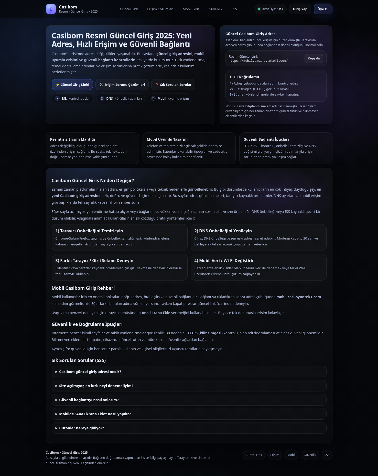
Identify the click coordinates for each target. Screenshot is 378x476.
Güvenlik (215, 9)
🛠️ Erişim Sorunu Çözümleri (122, 84)
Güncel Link (129, 9)
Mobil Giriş (191, 9)
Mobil (291, 455)
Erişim (274, 455)
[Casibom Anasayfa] (74, 9)
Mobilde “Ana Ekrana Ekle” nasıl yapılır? (95, 413)
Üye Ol (323, 9)
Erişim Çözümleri (160, 9)
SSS (234, 9)
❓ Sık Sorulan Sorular (173, 84)
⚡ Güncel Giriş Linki (72, 84)
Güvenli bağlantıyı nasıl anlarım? (88, 399)
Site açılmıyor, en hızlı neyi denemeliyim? (96, 385)
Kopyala (314, 58)
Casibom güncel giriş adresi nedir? (90, 371)
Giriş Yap (300, 9)
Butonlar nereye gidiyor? (81, 428)
